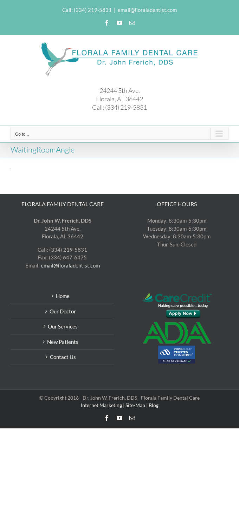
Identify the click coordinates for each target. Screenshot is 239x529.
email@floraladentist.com (147, 10)
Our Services (63, 326)
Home (63, 296)
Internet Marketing (101, 405)
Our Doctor (63, 311)
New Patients (62, 342)
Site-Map (135, 405)
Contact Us (63, 357)
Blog (154, 405)
